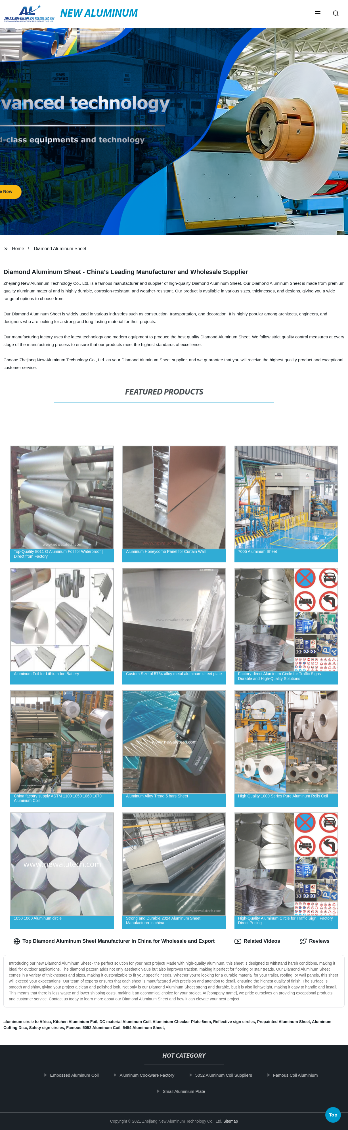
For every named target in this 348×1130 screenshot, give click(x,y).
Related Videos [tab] (257, 941)
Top (333, 1113)
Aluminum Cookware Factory (152, 1075)
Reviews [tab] (315, 941)
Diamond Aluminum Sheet (60, 248)
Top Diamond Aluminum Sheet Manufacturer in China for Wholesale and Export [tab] (114, 941)
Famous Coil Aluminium (301, 1075)
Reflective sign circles (234, 1021)
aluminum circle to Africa (27, 1021)
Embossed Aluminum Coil (80, 1075)
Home (18, 248)
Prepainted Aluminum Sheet (283, 1021)
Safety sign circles (46, 1027)
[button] (317, 14)
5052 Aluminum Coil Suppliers (229, 1075)
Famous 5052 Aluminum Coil (93, 1027)
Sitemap (230, 1121)
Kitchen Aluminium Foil (75, 1021)
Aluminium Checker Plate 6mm (182, 1021)
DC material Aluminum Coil (124, 1021)
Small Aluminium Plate (190, 1091)
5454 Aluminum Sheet (143, 1027)
